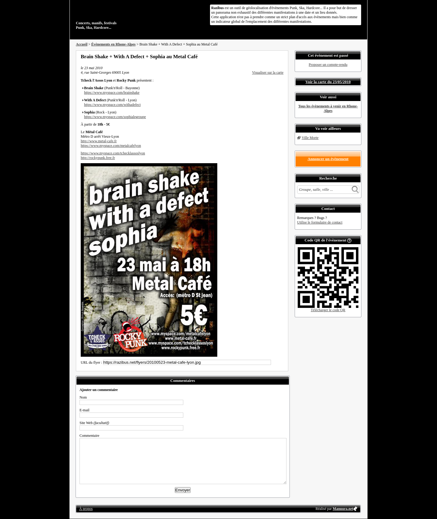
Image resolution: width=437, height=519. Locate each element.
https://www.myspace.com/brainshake (112, 92)
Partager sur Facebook (256, 56)
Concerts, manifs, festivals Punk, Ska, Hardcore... (115, 16)
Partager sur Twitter (265, 56)
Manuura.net (343, 509)
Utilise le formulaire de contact (319, 222)
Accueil (81, 44)
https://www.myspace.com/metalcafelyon (111, 145)
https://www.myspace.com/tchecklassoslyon (113, 153)
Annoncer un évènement (328, 159)
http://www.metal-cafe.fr (99, 141)
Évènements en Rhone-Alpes (113, 44)
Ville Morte (310, 138)
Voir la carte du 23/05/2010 (328, 81)
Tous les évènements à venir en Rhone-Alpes (328, 108)
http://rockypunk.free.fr (98, 158)
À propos (86, 509)
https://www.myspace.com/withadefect (112, 105)
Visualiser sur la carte (267, 72)
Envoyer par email (273, 56)
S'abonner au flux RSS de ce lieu (281, 56)
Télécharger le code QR (328, 310)
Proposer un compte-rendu (328, 64)
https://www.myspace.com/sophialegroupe (115, 117)
